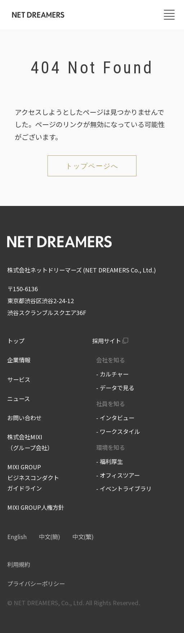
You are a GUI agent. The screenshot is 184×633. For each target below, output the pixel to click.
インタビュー (117, 417)
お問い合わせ (24, 417)
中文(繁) (83, 536)
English (17, 536)
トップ (15, 340)
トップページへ (92, 166)
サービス (18, 379)
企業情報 (18, 360)
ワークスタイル (120, 431)
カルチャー (114, 374)
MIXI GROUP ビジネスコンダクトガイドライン (33, 477)
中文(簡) (49, 536)
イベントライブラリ (126, 488)
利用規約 (18, 564)
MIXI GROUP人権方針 (35, 507)
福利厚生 (111, 461)
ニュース (18, 398)
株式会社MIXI (24, 436)
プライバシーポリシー (36, 583)
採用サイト (106, 340)
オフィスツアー (120, 475)
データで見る (117, 387)
